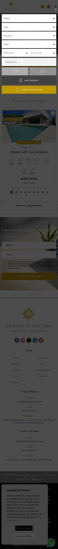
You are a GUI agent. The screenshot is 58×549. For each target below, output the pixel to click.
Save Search (29, 80)
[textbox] (29, 18)
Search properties (29, 90)
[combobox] (29, 18)
